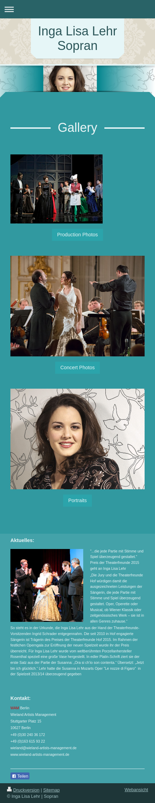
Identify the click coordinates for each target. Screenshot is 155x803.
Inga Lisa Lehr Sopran (77, 38)
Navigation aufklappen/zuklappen (77, 9)
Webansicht (136, 789)
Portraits (77, 500)
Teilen (20, 776)
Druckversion (23, 790)
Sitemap (51, 790)
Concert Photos (77, 367)
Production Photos (77, 234)
